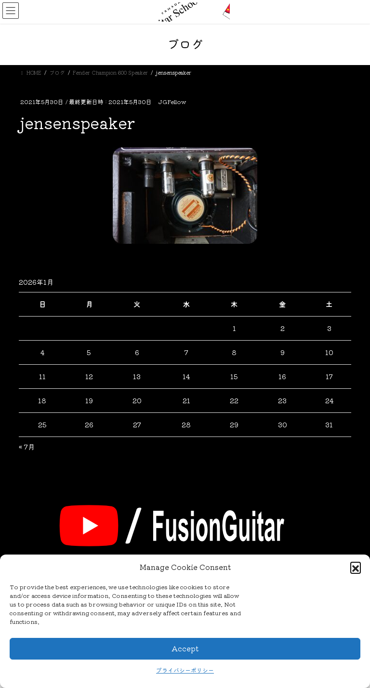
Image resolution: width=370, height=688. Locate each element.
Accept (185, 648)
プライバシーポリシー (185, 670)
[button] (355, 567)
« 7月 (27, 446)
